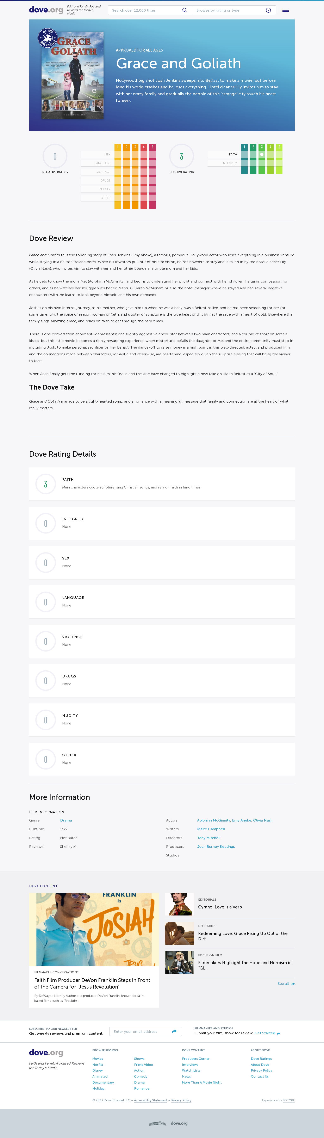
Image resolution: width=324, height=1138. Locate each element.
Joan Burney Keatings (216, 846)
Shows (139, 1058)
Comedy (140, 1076)
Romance (141, 1088)
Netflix (97, 1064)
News (186, 1076)
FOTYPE (289, 1100)
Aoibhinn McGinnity (213, 820)
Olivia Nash (263, 820)
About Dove (260, 1064)
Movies (97, 1058)
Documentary (103, 1082)
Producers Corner (196, 1058)
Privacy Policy (261, 1070)
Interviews (190, 1064)
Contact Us (260, 1076)
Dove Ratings (261, 1058)
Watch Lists (191, 1070)
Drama (66, 820)
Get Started (267, 1033)
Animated (100, 1076)
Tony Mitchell (208, 838)
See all (286, 984)
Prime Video (143, 1064)
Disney (97, 1070)
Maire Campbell (211, 829)
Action (139, 1070)
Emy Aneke (241, 820)
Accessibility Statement (150, 1100)
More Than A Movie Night (202, 1082)
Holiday (98, 1088)
